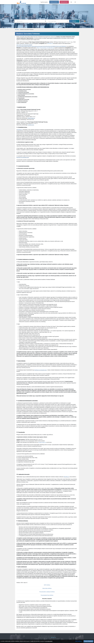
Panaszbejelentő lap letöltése (47, 595)
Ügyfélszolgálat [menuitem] (45, 2)
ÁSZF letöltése (47, 585)
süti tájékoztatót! (48, 641)
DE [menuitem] (75, 2)
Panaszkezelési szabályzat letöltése (47, 591)
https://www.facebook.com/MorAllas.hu (45, 47)
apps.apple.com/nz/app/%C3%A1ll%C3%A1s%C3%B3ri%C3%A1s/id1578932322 (49, 46)
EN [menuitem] (71, 2)
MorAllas (17, 29)
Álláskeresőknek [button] (55, 2)
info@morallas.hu (31, 118)
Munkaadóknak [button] (65, 2)
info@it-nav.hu (31, 124)
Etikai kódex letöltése (47, 588)
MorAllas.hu (50, 43)
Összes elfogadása (88, 641)
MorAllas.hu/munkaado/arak (22, 157)
